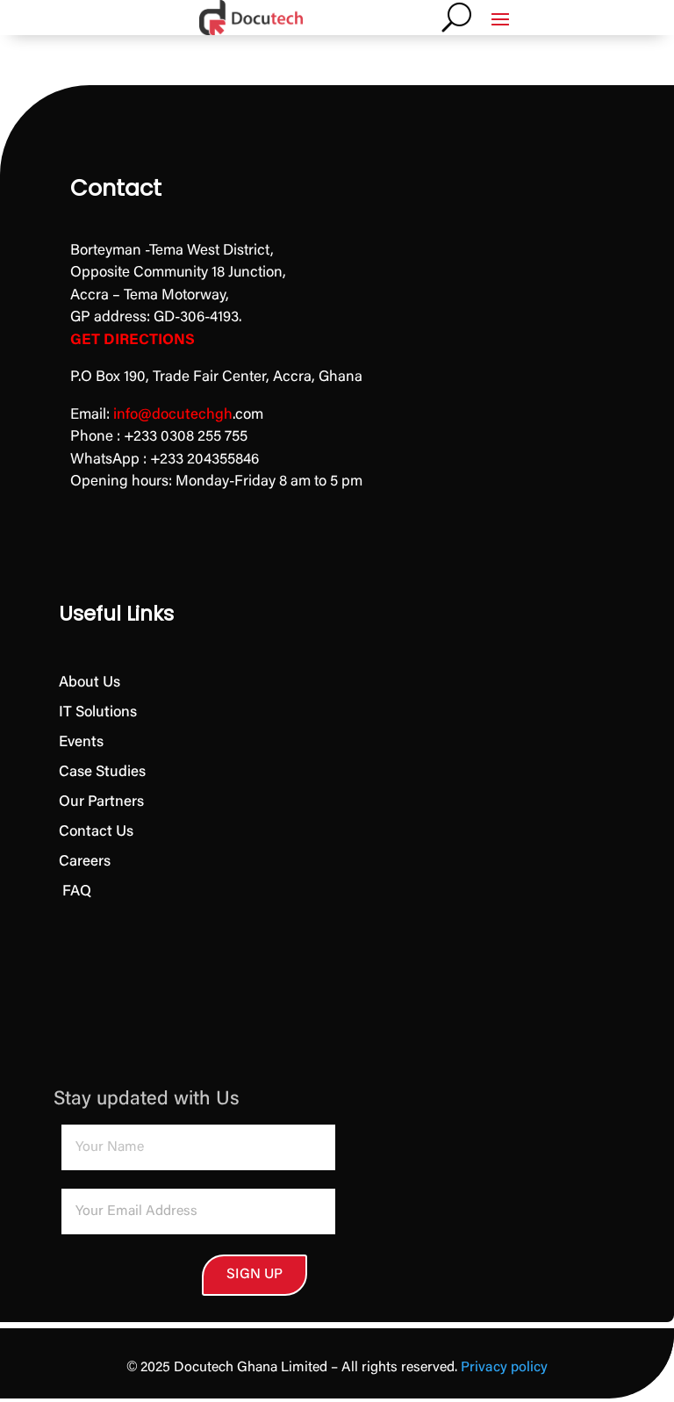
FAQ (75, 892)
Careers (85, 862)
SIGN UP (156, 1276)
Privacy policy (504, 1371)
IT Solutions (98, 713)
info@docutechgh (173, 415)
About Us (89, 683)
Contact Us (96, 832)
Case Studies (102, 773)
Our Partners (101, 802)
